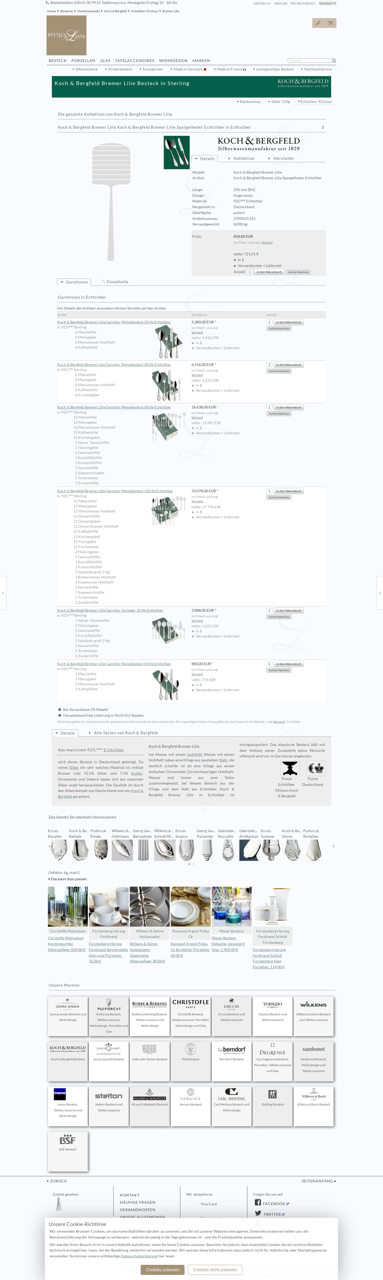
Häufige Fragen (138, 1202)
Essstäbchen (153, 69)
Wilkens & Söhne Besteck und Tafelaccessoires (313, 1010)
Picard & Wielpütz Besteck (150, 1097)
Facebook (273, 1204)
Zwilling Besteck (273, 1097)
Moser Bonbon (232, 910)
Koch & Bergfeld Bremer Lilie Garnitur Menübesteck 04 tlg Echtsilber (121, 664)
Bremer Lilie (171, 11)
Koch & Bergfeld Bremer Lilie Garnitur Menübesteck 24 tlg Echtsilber (121, 322)
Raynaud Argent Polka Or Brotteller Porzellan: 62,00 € (190, 950)
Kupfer (137, 773)
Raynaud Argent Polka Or (191, 913)
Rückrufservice (303, 3)
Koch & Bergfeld (115, 11)
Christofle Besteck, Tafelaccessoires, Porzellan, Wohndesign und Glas (191, 1013)
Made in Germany (189, 69)
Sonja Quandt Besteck (109, 1052)
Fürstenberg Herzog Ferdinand (109, 913)
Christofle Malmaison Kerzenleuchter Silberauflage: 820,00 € (66, 944)
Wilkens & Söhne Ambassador (150, 913)
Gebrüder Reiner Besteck (150, 1052)
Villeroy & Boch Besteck (313, 1097)
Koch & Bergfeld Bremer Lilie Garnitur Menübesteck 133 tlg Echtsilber (121, 491)
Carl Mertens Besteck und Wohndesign (232, 1100)
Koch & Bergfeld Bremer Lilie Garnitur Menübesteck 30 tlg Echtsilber (121, 364)
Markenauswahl (88, 11)
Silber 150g (280, 101)
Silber (74, 767)
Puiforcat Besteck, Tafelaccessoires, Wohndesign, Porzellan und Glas (109, 1015)
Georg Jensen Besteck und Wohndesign (68, 1010)
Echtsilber (114, 749)
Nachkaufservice (318, 69)
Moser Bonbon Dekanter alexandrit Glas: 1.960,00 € (228, 944)
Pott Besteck (191, 1052)
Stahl (223, 760)
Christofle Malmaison (68, 910)
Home (51, 11)
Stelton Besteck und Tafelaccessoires (109, 1100)
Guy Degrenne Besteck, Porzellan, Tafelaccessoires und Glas (272, 1058)
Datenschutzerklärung (139, 1256)
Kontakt (130, 1195)
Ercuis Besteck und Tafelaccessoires (232, 1010)
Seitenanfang (317, 1181)
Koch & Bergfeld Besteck (68, 1052)
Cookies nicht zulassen (215, 1270)
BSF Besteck (68, 1142)
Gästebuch (261, 3)
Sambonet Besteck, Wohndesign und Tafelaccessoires (313, 1058)
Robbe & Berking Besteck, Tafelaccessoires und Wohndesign (150, 1013)
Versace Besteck (191, 1097)
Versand (267, 242)
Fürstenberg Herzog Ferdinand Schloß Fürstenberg (273, 916)
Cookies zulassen (162, 1270)
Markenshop (250, 101)
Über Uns (281, 3)
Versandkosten (138, 1210)
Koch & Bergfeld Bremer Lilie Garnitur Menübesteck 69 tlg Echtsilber (121, 407)
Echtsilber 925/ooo (144, 11)
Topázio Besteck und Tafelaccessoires (273, 1010)
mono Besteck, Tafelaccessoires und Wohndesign (68, 1103)
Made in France (230, 69)
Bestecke (66, 11)
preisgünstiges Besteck (275, 69)
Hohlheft (194, 754)
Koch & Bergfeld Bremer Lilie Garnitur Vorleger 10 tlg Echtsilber (121, 610)
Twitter (272, 1214)
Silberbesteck (87, 69)
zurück (58, 1181)
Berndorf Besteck (232, 1052)
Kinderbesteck (120, 69)
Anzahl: (240, 272)
